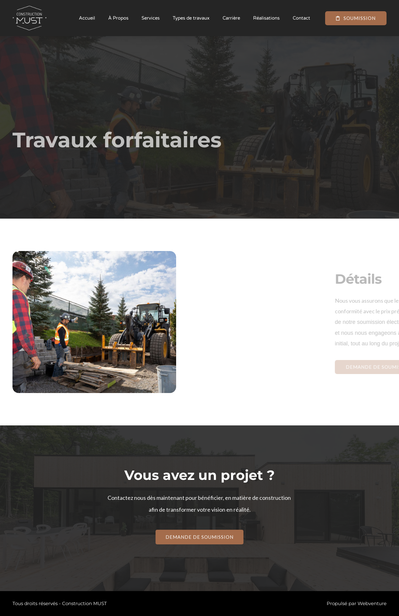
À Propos (118, 18)
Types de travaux (191, 18)
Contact (301, 18)
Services (151, 18)
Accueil (87, 18)
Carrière (231, 18)
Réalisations (266, 18)
